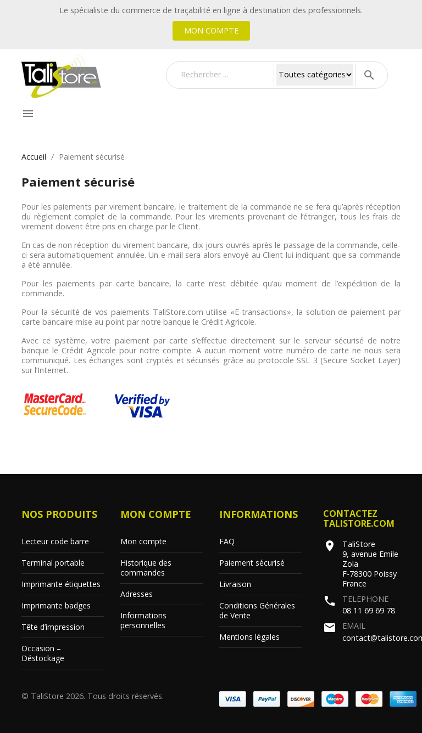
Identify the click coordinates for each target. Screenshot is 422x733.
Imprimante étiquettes (61, 584)
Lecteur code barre (55, 541)
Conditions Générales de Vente (257, 610)
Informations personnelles (143, 620)
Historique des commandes (145, 567)
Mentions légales (249, 636)
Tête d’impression (53, 627)
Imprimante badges (56, 605)
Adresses (136, 594)
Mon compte (211, 30)
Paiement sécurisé (252, 562)
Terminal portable (53, 562)
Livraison (235, 584)
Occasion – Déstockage (42, 653)
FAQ (227, 541)
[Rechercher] (224, 75)
